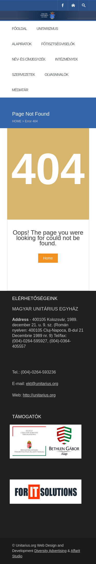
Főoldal (19, 29)
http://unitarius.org (39, 395)
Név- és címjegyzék (29, 59)
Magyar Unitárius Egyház (45, 308)
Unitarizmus (47, 29)
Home (17, 121)
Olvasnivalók (56, 75)
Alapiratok (22, 44)
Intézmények (66, 59)
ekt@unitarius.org (42, 383)
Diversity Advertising (50, 551)
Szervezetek (23, 75)
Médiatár (20, 90)
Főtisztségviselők (58, 44)
